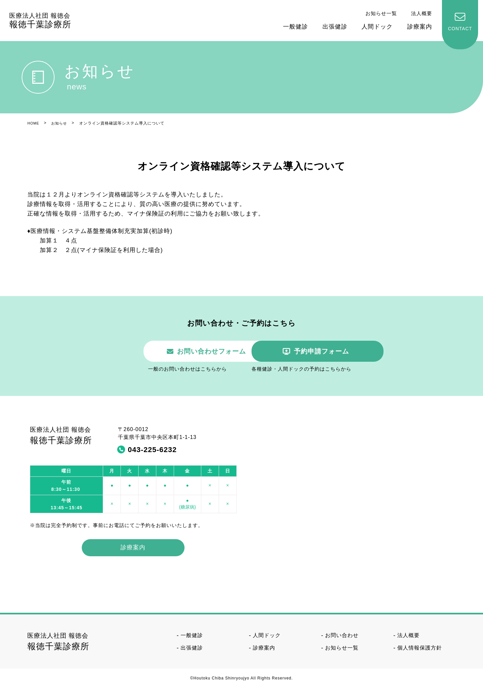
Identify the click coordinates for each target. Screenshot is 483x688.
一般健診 (295, 26)
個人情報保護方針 (419, 648)
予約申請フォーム (326, 351)
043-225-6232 (152, 450)
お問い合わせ (342, 635)
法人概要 (421, 13)
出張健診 (334, 26)
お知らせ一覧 (381, 13)
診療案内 (419, 26)
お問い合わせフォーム (164, 351)
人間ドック (377, 26)
